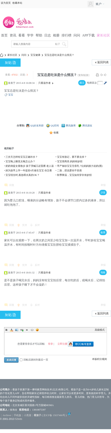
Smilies (37, 330)
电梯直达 (92, 82)
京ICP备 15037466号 (54, 415)
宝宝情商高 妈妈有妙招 (69, 161)
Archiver (6, 415)
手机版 (17, 415)
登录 (50, 343)
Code (32, 330)
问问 (77, 35)
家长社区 (103, 35)
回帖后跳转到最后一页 (34, 359)
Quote (27, 330)
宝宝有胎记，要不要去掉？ (72, 156)
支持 (25, 225)
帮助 (39, 35)
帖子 (57, 44)
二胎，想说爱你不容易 (69, 170)
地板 (102, 272)
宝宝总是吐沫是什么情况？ (59, 55)
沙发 (102, 192)
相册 (56, 35)
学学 (30, 35)
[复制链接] (83, 75)
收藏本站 (17, 2)
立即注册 (62, 343)
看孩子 (37, 415)
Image (17, 330)
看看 (21, 35)
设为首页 (6, 2)
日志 (47, 35)
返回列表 (103, 62)
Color (11, 330)
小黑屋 (27, 415)
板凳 (102, 232)
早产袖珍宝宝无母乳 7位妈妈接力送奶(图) (80, 166)
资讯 (13, 35)
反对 (37, 225)
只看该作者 (44, 83)
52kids (18, 419)
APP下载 (88, 35)
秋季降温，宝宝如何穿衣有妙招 (74, 175)
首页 (4, 35)
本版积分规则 (99, 359)
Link (22, 330)
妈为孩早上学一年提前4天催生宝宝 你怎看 (29, 170)
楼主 (81, 82)
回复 (11, 185)
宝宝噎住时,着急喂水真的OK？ (22, 175)
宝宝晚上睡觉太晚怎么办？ (20, 161)
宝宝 (10, 94)
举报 (103, 185)
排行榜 (66, 35)
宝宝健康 (35, 55)
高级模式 (100, 329)
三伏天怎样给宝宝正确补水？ (22, 156)
